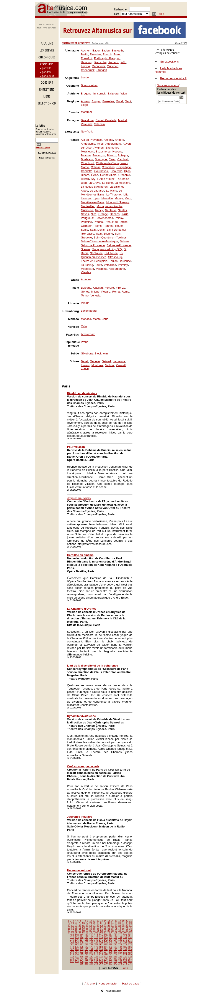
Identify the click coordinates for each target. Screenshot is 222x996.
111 (81, 935)
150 (81, 942)
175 (77, 947)
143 (111, 940)
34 (112, 923)
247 (111, 959)
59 (72, 928)
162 (77, 944)
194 (106, 949)
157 (115, 942)
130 (111, 937)
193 (101, 949)
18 (119, 921)
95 (72, 932)
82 (91, 930)
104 (111, 932)
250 (125, 959)
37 (123, 923)
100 (91, 932)
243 (91, 959)
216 (86, 954)
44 (83, 925)
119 (120, 935)
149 (77, 942)
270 (106, 964)
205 (96, 952)
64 (91, 928)
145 (120, 940)
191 (91, 949)
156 (111, 942)
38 (127, 923)
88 (112, 930)
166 (96, 944)
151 (86, 942)
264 (130, 961)
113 (91, 935)
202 (81, 952)
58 (69, 928)
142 (106, 940)
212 (130, 952)
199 (130, 949)
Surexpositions (169, 61)
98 (83, 932)
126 (91, 937)
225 (130, 954)
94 (69, 932)
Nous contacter (108, 983)
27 (87, 923)
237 (125, 956)
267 (91, 964)
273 (120, 964)
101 (96, 932)
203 (86, 952)
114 (96, 935)
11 (94, 921)
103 (106, 932)
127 (96, 937)
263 (125, 961)
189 (81, 949)
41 (72, 925)
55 (123, 925)
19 (123, 921)
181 (106, 947)
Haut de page (130, 983)
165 (91, 944)
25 (79, 923)
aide (161, 13)
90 (119, 930)
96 (76, 932)
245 (101, 959)
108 (130, 932)
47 (94, 925)
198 (125, 949)
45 (87, 925)
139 (91, 940)
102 (101, 932)
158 (120, 942)
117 (111, 935)
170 (115, 944)
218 (96, 954)
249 (120, 959)
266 (86, 964)
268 (96, 964)
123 (77, 937)
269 (101, 964)
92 (127, 930)
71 (116, 928)
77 (72, 930)
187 (72, 949)
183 (115, 947)
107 (125, 932)
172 (125, 944)
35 (116, 923)
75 (130, 928)
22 (69, 923)
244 (96, 959)
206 (101, 952)
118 (115, 935)
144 (115, 940)
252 (72, 961)
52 (112, 925)
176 (81, 947)
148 (72, 942)
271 (111, 964)
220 (106, 954)
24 (76, 923)
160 (130, 942)
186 (130, 947)
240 (77, 959)
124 (81, 937)
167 (101, 944)
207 (106, 952)
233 (106, 956)
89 (116, 930)
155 (106, 942)
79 (79, 930)
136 (77, 940)
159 (125, 942)
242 (86, 959)
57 (130, 925)
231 (96, 956)
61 (79, 928)
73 (123, 928)
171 (120, 944)
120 (125, 935)
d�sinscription (43, 147)
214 (77, 954)
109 (72, 935)
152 (91, 942)
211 (125, 952)
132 (120, 937)
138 (86, 940)
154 (101, 942)
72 (119, 928)
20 (127, 921)
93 (130, 930)
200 (72, 952)
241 (81, 959)
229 (86, 956)
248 (115, 959)
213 (72, 954)
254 (81, 961)
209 (115, 952)
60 (76, 928)
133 (125, 937)
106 (120, 932)
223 (120, 954)
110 (77, 935)
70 (112, 928)
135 (72, 940)
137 (81, 940)
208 (111, 952)
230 (91, 956)
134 (130, 937)
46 (91, 925)
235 (115, 956)
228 (81, 956)
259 (106, 961)
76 (69, 930)
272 (115, 964)
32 (105, 923)
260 (111, 961)
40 (69, 925)
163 (81, 944)
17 (116, 921)
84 (98, 930)
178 (91, 947)
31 (101, 923)
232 (101, 956)
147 (130, 940)
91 (123, 930)
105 (115, 932)
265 (81, 964)
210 (120, 952)
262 (120, 961)
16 (112, 921)
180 (101, 947)
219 (101, 954)
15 (109, 921)
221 (111, 954)
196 (115, 949)
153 (96, 942)
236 (120, 956)
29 (94, 923)
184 (120, 947)
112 (86, 935)
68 (105, 928)
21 (130, 921)
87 (109, 930)
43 (79, 925)
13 (101, 921)
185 (125, 947)
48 (98, 925)
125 (86, 937)
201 (77, 952)
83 (94, 930)
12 (98, 921)
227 (77, 956)
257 (96, 961)
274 (125, 964)
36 (119, 923)
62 (83, 928)
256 (91, 961)
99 (87, 932)
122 (72, 937)
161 (72, 944)
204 (91, 952)
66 (98, 928)
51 (109, 925)
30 (98, 923)
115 (101, 935)
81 (87, 930)
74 (127, 928)
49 (101, 925)
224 (125, 954)
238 (130, 956)
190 (86, 949)
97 (79, 932)
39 (130, 923)
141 (101, 940)
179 (96, 947)
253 (77, 961)
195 (111, 949)
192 (96, 949)
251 (130, 959)
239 (72, 959)
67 (101, 928)
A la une (90, 983)
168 (106, 944)
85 (101, 930)
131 (115, 937)
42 (76, 925)
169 (111, 944)
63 (87, 928)
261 (115, 961)
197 (120, 949)
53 (116, 925)
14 (105, 921)
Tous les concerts (168, 85)
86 (105, 930)
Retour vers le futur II (173, 78)
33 (109, 923)
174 (72, 947)
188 (77, 949)
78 (76, 930)
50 (105, 925)
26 (83, 923)
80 (83, 930)
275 (130, 964)
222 (115, 954)
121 (130, 935)
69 (109, 928)
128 (101, 937)
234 (111, 956)
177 (86, 947)
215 (81, 954)
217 (91, 954)
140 (96, 940)
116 (106, 935)
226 (72, 956)
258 (101, 961)
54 (119, 925)
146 (125, 940)
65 (94, 928)
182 (111, 947)
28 (91, 923)
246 (106, 959)
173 (130, 944)
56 (127, 925)
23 (72, 923)
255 (86, 961)
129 (106, 937)
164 (86, 944)
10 (91, 921)
